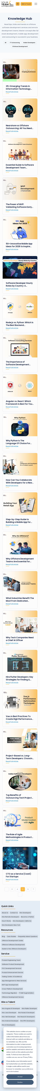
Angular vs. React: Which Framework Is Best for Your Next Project (19, 402)
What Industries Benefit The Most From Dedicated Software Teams (20, 599)
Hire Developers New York (11, 925)
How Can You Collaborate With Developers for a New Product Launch (19, 481)
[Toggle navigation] (36, 4)
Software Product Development (13, 964)
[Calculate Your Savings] (18, 4)
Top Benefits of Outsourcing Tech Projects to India (19, 796)
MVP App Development (10, 985)
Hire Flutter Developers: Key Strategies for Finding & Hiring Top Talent (19, 678)
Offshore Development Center (12, 941)
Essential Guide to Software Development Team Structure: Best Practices (20, 166)
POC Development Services (11, 968)
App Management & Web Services (14, 981)
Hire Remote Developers (10, 917)
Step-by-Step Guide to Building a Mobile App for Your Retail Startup (18, 521)
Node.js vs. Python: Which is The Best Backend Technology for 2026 (19, 324)
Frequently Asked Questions (27, 936)
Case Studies (11, 936)
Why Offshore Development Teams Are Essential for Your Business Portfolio (20, 560)
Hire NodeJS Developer (26, 1013)
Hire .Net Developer (9, 1017)
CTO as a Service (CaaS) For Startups (18, 875)
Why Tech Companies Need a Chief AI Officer (20, 639)
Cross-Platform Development (12, 989)
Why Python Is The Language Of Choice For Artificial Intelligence (18, 442)
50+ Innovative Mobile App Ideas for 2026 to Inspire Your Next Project (19, 245)
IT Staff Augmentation (26, 993)
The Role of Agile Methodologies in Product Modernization (19, 836)
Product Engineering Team (11, 960)
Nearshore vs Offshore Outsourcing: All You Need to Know (19, 127)
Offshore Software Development (13, 945)
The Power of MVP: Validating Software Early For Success (19, 205)
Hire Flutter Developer (29, 1009)
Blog (3, 936)
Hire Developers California (22, 921)
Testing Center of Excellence (12, 977)
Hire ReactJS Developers (26, 1017)
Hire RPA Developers (27, 1021)
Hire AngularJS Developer (11, 1009)
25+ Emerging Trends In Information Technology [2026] (18, 87)
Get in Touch (26, 4)
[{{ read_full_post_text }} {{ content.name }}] (20, 149)
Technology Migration (9, 993)
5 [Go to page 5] (22, 889)
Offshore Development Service (13, 997)
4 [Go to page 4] (17, 889)
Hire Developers (25, 913)
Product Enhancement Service (12, 972)
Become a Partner (27, 917)
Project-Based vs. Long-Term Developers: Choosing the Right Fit (20, 757)
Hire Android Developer (10, 1021)
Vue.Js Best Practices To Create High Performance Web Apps (19, 717)
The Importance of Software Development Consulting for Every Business (17, 363)
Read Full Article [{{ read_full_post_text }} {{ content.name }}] (12, 92)
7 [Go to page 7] (33, 889)
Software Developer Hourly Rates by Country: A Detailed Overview (19, 284)
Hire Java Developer (9, 1013)
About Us (5, 913)
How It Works (6, 921)
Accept (20, 1076)
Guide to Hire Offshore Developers (14, 949)
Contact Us (14, 913)
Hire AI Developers (8, 1025)
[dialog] (20, 1057)
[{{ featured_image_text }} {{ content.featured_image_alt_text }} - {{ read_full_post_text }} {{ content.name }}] (20, 70)
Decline (20, 1082)
